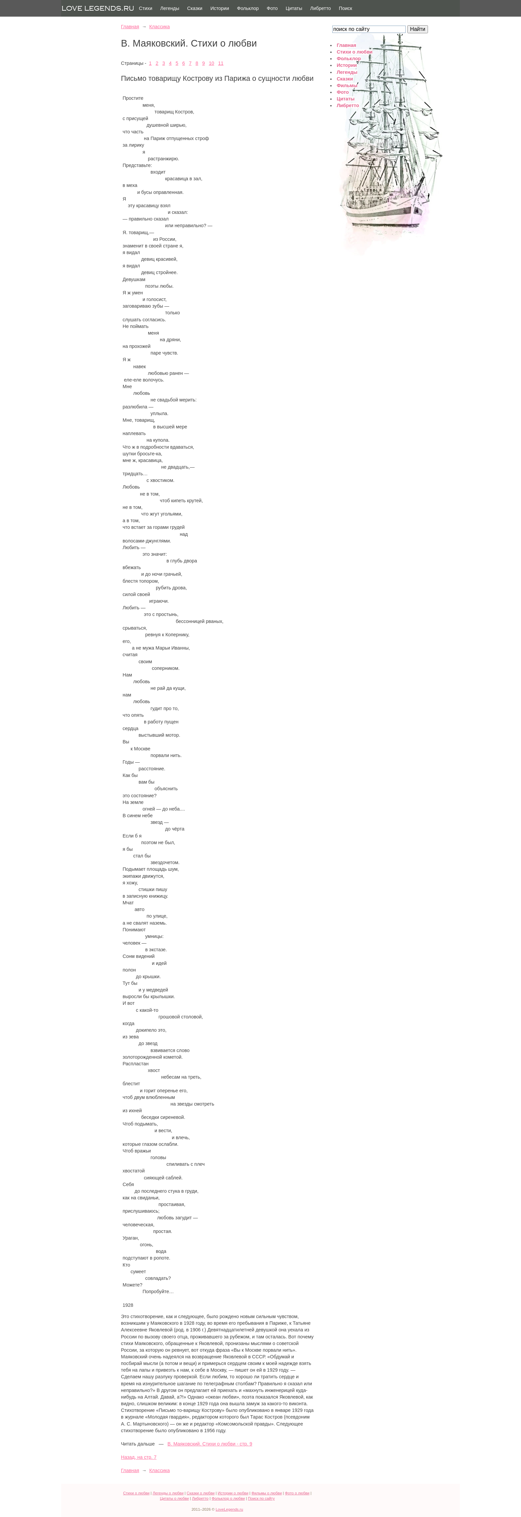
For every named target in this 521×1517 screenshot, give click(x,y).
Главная (130, 26)
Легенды (169, 8)
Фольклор (248, 8)
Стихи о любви (354, 52)
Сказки (194, 8)
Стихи (145, 8)
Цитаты (294, 8)
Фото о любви (297, 1493)
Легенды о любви (168, 1493)
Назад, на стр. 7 (138, 1457)
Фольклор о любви (228, 1498)
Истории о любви (233, 1493)
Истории (219, 8)
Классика (159, 26)
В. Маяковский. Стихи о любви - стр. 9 (209, 1443)
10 (211, 63)
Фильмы (347, 85)
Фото (272, 8)
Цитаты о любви (174, 1498)
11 (221, 63)
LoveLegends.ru (229, 1509)
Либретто (320, 8)
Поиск (345, 8)
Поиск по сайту (261, 1498)
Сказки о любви (201, 1493)
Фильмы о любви (267, 1493)
